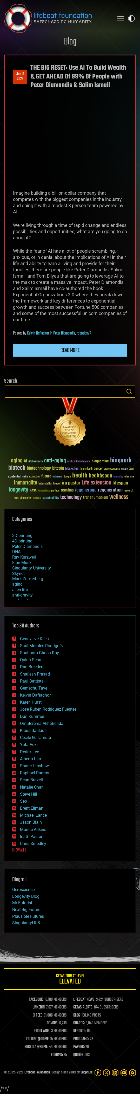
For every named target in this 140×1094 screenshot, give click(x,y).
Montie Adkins (33, 829)
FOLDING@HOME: (37, 1039)
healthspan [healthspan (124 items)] (100, 476)
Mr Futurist (22, 902)
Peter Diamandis (64, 333)
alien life (20, 589)
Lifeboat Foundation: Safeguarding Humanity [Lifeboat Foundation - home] (57, 18)
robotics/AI (84, 333)
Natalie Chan (32, 787)
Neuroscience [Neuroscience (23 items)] (44, 491)
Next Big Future (26, 909)
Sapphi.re (86, 1073)
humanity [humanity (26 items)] (118, 477)
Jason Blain (31, 822)
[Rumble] (132, 1072)
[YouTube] (124, 1072)
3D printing (22, 535)
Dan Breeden (31, 666)
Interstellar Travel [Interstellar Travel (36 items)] (49, 484)
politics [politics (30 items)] (55, 491)
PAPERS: (79, 1047)
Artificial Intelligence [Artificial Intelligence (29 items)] (78, 461)
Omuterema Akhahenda (41, 723)
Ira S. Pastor (31, 836)
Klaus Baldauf (33, 730)
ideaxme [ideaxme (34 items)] (129, 477)
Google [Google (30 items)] (67, 477)
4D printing (22, 541)
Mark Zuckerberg (27, 578)
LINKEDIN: (38, 1007)
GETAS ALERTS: (83, 1007)
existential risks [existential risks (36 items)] (18, 477)
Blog (70, 42)
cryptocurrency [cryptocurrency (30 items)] (112, 469)
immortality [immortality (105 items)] (25, 483)
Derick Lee (29, 751)
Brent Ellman (31, 808)
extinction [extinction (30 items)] (34, 477)
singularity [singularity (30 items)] (25, 498)
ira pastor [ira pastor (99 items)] (71, 483)
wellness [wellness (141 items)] (118, 497)
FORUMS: (57, 1055)
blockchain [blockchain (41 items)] (72, 469)
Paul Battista (32, 681)
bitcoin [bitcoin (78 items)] (58, 468)
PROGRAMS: (81, 1039)
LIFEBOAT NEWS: (84, 999)
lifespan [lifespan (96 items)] (120, 483)
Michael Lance (33, 815)
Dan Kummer (32, 716)
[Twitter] (106, 1072)
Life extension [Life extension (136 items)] (96, 483)
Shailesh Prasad (35, 674)
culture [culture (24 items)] (124, 469)
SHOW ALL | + (20, 850)
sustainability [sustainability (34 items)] (51, 498)
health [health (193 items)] (80, 476)
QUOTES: (78, 1055)
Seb (23, 801)
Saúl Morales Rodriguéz (42, 645)
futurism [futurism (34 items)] (57, 477)
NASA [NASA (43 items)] (33, 491)
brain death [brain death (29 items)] (86, 469)
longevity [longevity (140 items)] (18, 490)
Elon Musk (21, 562)
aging (17, 584)
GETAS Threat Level (70, 980)
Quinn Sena (30, 659)
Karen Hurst (31, 702)
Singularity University (31, 568)
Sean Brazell (31, 779)
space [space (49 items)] (37, 497)
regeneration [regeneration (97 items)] (110, 490)
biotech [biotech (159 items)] (16, 467)
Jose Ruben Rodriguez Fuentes (48, 709)
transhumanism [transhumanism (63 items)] (95, 497)
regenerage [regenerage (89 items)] (86, 490)
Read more (70, 350)
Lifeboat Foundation (37, 1073)
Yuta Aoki (29, 744)
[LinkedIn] (115, 1072)
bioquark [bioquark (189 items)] (120, 460)
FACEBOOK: (36, 999)
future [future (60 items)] (46, 476)
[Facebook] (98, 1072)
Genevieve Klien (34, 638)
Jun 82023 (20, 76)
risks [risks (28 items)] (16, 498)
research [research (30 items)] (128, 491)
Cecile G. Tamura (35, 737)
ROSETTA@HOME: (36, 1047)
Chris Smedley (33, 843)
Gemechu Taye (33, 688)
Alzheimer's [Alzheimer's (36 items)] (35, 462)
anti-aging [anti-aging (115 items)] (55, 461)
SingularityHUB (26, 922)
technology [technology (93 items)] (71, 498)
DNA (16, 551)
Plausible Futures (28, 916)
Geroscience (23, 889)
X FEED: (38, 1015)
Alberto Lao (30, 758)
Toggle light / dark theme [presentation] (131, 18)
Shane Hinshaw (34, 765)
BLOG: (77, 1015)
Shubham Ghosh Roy (39, 652)
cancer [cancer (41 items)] (98, 469)
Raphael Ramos (34, 772)
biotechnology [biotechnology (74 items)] (39, 468)
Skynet (18, 573)
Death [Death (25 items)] (131, 469)
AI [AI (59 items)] (25, 461)
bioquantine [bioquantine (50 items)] (100, 461)
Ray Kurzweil (24, 557)
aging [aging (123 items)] (17, 461)
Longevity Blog (25, 896)
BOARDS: (79, 1023)
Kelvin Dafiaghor (38, 333)
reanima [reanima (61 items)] (67, 490)
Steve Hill (28, 794)
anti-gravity (22, 595)
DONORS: (52, 1023)
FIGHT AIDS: (42, 1031)
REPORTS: (79, 1031)
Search (129, 391)
